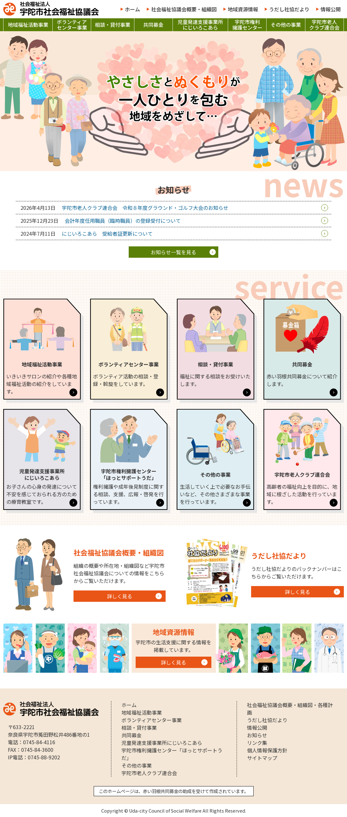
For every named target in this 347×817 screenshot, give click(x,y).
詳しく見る (119, 596)
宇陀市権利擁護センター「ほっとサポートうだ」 (171, 754)
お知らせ (257, 735)
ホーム (132, 9)
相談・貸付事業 (112, 24)
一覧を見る (173, 252)
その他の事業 (286, 24)
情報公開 (331, 9)
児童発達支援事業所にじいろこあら (200, 24)
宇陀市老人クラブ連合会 (324, 24)
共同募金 (153, 24)
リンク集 (257, 742)
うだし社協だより (289, 9)
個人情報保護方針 (267, 750)
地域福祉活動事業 (28, 24)
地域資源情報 (243, 9)
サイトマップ (262, 758)
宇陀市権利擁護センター (247, 24)
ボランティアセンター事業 (72, 24)
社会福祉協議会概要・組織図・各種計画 (290, 708)
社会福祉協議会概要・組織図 (184, 9)
